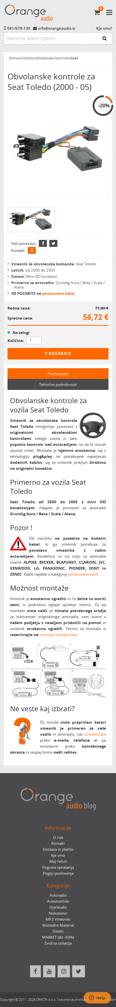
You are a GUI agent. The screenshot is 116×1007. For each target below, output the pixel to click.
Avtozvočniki (58, 901)
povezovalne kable (58, 293)
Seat (74, 58)
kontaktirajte (95, 734)
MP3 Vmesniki (58, 919)
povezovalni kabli (83, 574)
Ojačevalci (58, 907)
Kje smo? (104, 28)
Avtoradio (58, 895)
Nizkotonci (58, 913)
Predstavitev (58, 373)
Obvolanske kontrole (52, 58)
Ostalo (27, 58)
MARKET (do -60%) (58, 937)
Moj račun (58, 861)
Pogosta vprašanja (58, 867)
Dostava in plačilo (58, 849)
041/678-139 (18, 28)
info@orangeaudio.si (56, 28)
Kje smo (58, 855)
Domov (14, 58)
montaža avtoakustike (58, 634)
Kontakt (58, 843)
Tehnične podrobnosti (58, 384)
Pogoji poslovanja (58, 873)
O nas (58, 837)
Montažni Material (58, 925)
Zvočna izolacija (58, 943)
